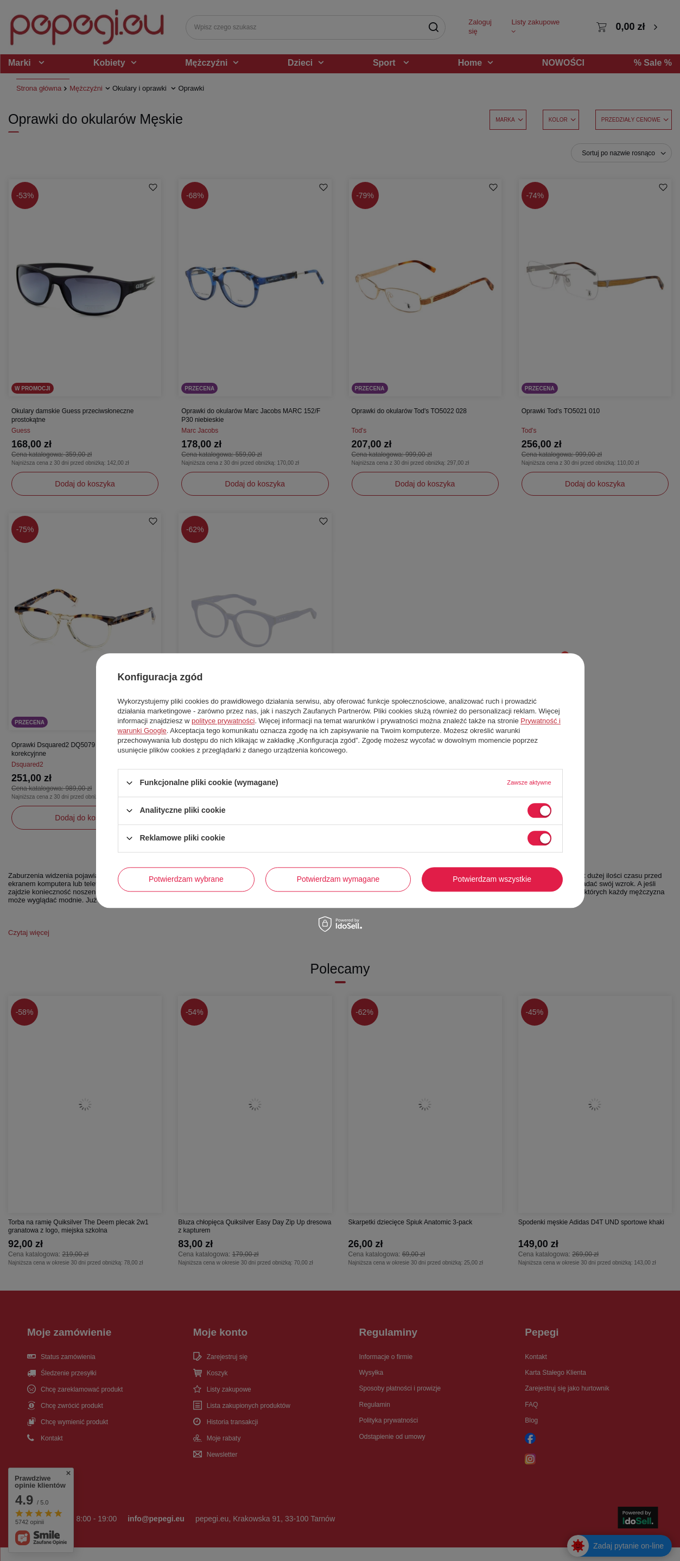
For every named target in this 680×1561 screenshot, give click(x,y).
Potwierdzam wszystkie (492, 879)
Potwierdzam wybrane (186, 879)
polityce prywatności (223, 721)
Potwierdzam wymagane (338, 879)
